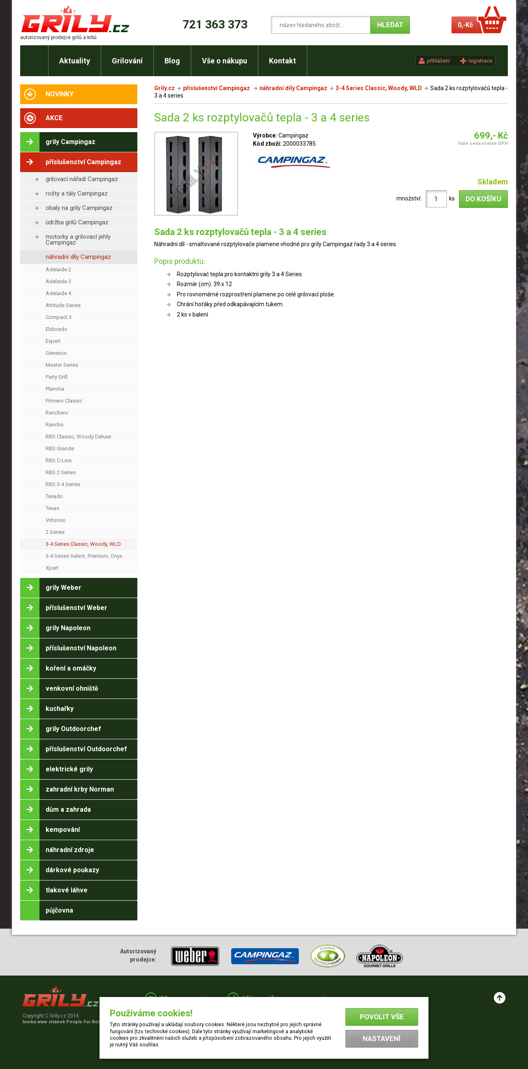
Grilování (127, 60)
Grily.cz (164, 88)
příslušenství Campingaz (217, 88)
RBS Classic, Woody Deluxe (78, 436)
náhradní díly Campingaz (78, 257)
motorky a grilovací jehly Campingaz (78, 239)
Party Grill (56, 377)
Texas (52, 508)
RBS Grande (60, 448)
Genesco (56, 353)
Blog (172, 60)
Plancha (55, 389)
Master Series (62, 365)
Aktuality (74, 60)
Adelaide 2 (58, 269)
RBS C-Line (59, 460)
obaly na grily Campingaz (79, 208)
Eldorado (56, 329)
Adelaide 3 (58, 281)
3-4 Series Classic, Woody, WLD (83, 544)
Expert (53, 341)
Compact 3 (59, 317)
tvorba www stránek (65, 1022)
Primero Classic (64, 401)
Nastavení (382, 1038)
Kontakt (282, 60)
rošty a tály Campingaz (77, 193)
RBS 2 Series (61, 472)
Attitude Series (63, 305)
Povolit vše (382, 1017)
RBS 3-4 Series (63, 484)
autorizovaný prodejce (58, 37)
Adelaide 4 (58, 293)
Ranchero (57, 413)
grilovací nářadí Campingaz (82, 179)
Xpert (52, 568)
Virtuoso (56, 520)
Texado (54, 496)
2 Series (55, 532)
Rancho (55, 425)
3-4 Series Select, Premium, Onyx (84, 556)
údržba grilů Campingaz (77, 222)
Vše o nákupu (224, 60)
